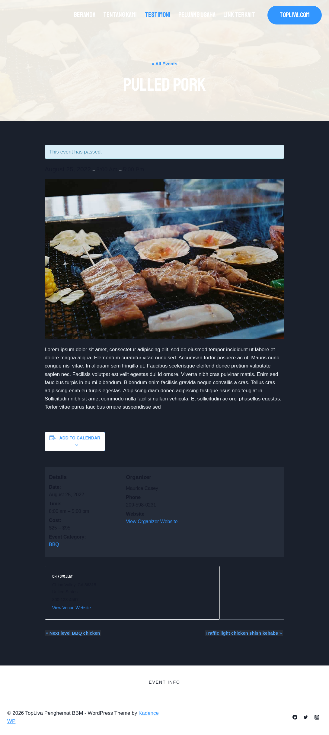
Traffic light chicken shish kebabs (244, 633)
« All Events (164, 63)
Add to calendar (80, 437)
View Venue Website (71, 607)
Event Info (164, 682)
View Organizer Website (151, 521)
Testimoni (158, 15)
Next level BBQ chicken (72, 633)
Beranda (84, 15)
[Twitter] (306, 717)
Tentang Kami (120, 15)
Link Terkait (239, 15)
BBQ (54, 544)
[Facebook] (295, 717)
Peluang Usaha (197, 15)
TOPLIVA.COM (294, 15)
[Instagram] (317, 717)
